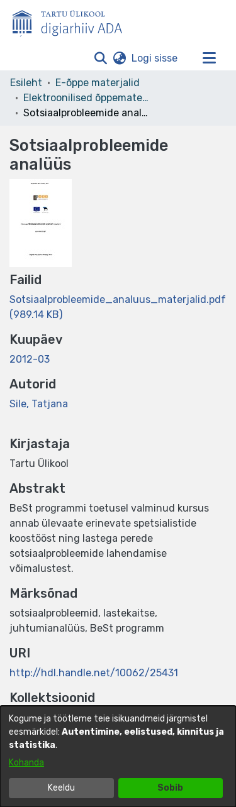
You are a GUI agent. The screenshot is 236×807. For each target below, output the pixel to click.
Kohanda (26, 762)
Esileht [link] (26, 83)
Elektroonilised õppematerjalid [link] (86, 98)
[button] (100, 58)
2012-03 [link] (29, 359)
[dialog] (118, 756)
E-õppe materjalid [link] (97, 83)
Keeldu (61, 787)
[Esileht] (72, 20)
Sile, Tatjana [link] (38, 404)
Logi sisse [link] (155, 58)
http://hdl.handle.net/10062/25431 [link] (93, 673)
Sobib (170, 787)
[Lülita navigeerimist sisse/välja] (209, 58)
